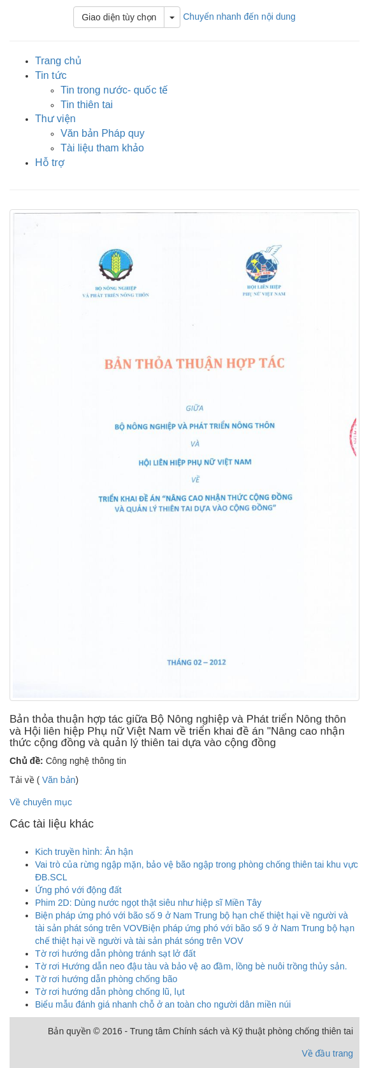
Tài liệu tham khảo (102, 147)
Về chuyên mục (41, 802)
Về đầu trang (327, 1053)
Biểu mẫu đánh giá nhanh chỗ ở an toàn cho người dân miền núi (163, 1004)
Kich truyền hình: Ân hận (84, 852)
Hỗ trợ (49, 162)
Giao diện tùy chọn (119, 17)
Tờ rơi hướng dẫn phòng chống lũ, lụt (110, 992)
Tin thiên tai (87, 104)
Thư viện (55, 118)
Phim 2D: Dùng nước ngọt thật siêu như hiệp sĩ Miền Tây (148, 903)
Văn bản (57, 780)
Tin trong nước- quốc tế (114, 90)
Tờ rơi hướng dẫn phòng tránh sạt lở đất (115, 953)
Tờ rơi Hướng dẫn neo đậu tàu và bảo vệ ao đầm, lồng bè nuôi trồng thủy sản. (191, 966)
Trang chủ (58, 60)
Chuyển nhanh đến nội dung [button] (239, 16)
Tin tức (51, 75)
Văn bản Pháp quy (103, 133)
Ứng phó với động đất (78, 890)
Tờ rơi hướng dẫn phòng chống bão (106, 979)
